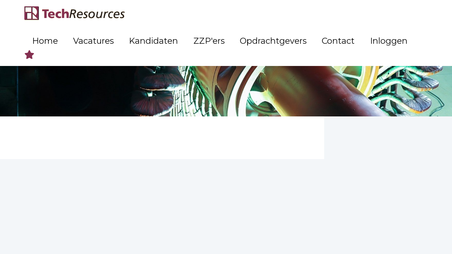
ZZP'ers (268, 14)
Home (153, 14)
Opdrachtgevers (313, 14)
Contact (359, 14)
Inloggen (395, 14)
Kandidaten (229, 14)
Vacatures (187, 14)
